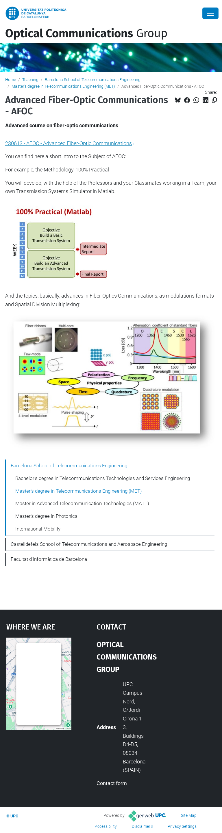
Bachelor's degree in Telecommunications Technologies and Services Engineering (102, 478)
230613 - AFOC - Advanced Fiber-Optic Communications (68, 143)
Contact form (112, 783)
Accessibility (106, 826)
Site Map (189, 815)
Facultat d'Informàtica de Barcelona (49, 559)
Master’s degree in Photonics (46, 516)
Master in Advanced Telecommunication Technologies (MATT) (82, 503)
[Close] (210, 13)
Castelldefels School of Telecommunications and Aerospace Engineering (89, 544)
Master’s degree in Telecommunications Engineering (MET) (63, 86)
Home (10, 79)
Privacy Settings (182, 826)
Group (86, 33)
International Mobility (37, 529)
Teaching (30, 79)
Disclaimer (141, 826)
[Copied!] (214, 100)
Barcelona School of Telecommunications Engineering (92, 79)
